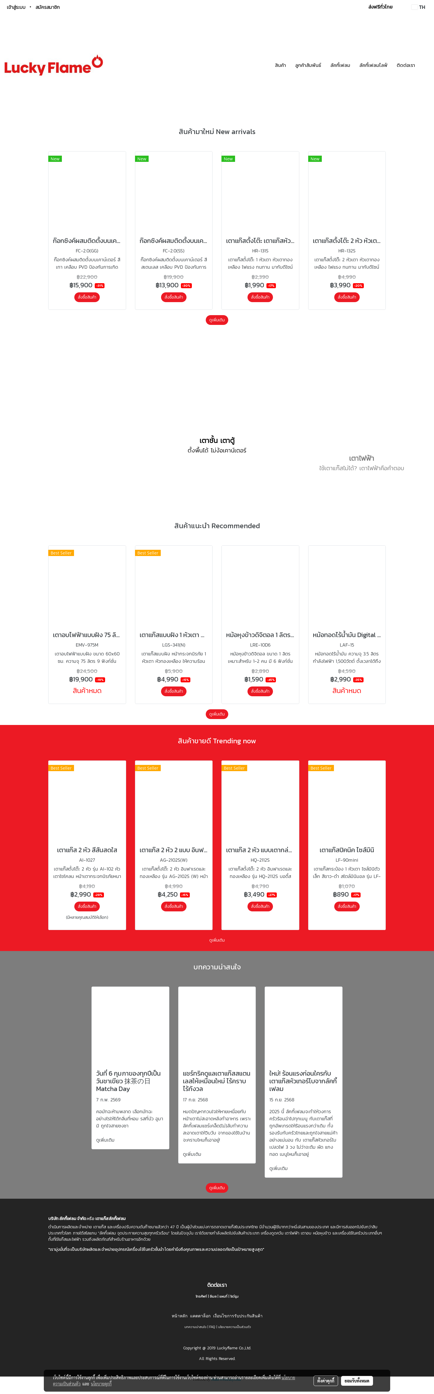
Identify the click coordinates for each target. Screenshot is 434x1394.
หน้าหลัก (179, 1327)
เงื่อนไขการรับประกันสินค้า (238, 1327)
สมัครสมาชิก (48, 7)
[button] (424, 65)
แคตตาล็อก (200, 1327)
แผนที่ (223, 1308)
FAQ (212, 1338)
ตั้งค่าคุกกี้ (325, 1380)
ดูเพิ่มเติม (217, 320)
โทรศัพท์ (201, 1308)
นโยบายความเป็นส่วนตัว (234, 1338)
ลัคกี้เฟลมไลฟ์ (373, 65)
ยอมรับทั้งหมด (357, 1380)
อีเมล (213, 1308)
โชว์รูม (234, 1308)
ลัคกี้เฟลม (340, 65)
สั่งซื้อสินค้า (87, 297)
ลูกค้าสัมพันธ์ (308, 65)
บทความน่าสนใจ (195, 1338)
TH (418, 7)
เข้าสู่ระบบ (16, 7)
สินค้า (280, 65)
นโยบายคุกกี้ (101, 1383)
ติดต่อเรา (406, 65)
